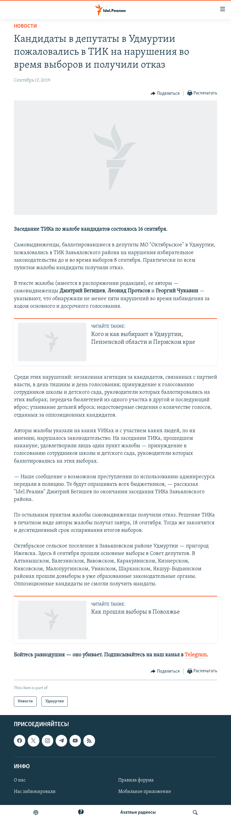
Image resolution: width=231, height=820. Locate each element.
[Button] (165, 93)
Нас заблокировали (35, 791)
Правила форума (136, 780)
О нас (20, 780)
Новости (25, 26)
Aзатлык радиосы (138, 812)
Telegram (196, 655)
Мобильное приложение (144, 791)
